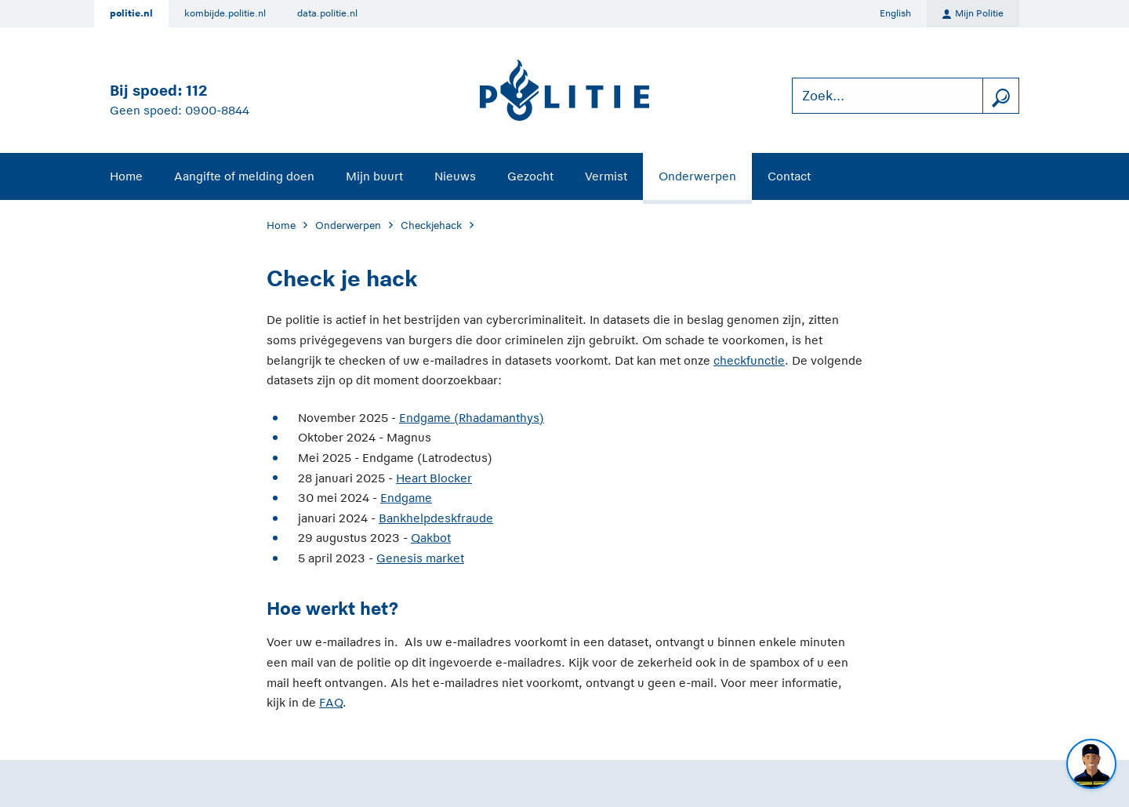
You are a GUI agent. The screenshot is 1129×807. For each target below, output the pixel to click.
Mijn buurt (374, 176)
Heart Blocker (434, 478)
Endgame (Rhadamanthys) (471, 417)
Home (126, 176)
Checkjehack (431, 225)
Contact (789, 176)
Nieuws (455, 176)
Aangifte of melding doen (244, 176)
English (895, 13)
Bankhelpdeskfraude (436, 518)
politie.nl (131, 13)
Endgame (406, 497)
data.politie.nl (327, 13)
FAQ (331, 702)
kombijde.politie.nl (225, 13)
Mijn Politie (973, 14)
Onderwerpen (697, 176)
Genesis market (420, 558)
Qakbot (431, 537)
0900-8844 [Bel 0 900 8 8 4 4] (217, 110)
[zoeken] (1000, 96)
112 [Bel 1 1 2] (196, 90)
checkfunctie (749, 360)
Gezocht (530, 176)
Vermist (606, 176)
